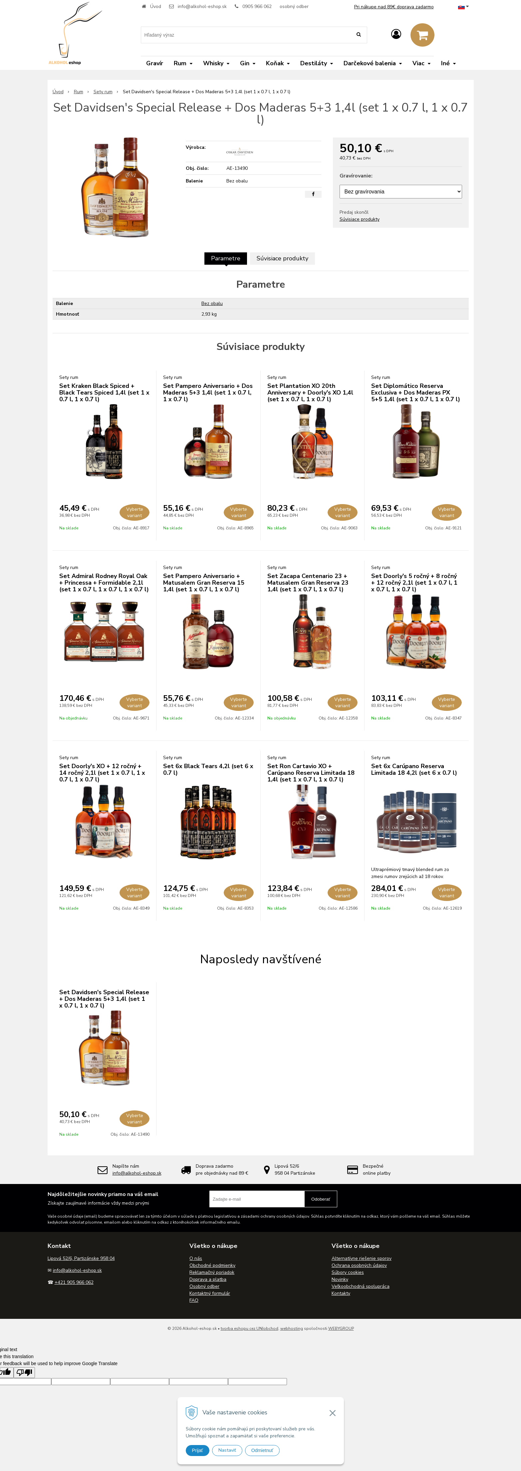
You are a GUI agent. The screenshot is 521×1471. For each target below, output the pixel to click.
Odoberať (320, 1199)
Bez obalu (212, 303)
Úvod (155, 6)
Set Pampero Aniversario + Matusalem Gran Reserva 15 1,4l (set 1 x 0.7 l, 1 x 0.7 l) (203, 582)
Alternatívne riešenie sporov (361, 1258)
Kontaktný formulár (209, 1293)
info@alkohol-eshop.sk (202, 6)
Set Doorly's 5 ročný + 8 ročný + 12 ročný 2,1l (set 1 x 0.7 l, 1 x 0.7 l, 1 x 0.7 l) (414, 582)
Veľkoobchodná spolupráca (361, 1286)
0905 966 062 (257, 6)
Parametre (225, 258)
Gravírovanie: (356, 175)
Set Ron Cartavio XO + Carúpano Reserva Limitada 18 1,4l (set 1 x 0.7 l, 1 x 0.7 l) (311, 772)
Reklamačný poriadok (211, 1272)
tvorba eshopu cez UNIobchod (249, 1328)
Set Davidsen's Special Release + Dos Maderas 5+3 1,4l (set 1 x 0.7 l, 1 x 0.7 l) (104, 999)
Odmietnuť (262, 1450)
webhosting (291, 1328)
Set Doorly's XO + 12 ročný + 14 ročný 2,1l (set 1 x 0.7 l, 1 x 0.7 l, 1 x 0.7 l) (102, 772)
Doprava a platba (207, 1279)
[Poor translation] (24, 1372)
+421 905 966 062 (74, 1282)
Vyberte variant (134, 512)
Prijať (197, 1450)
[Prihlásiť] (396, 34)
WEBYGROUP (341, 1328)
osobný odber (294, 6)
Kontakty (341, 1293)
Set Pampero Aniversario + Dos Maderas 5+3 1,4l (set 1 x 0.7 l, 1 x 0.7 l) (208, 392)
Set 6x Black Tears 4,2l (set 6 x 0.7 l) (208, 769)
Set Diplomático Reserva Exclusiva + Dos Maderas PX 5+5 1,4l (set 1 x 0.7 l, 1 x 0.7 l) (415, 392)
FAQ (193, 1300)
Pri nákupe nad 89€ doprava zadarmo (394, 7)
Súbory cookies (348, 1272)
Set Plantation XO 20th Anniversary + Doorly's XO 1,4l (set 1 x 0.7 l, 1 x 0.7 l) (310, 392)
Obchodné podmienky (212, 1265)
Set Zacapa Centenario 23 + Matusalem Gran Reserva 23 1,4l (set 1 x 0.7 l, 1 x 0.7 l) (308, 582)
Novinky (340, 1279)
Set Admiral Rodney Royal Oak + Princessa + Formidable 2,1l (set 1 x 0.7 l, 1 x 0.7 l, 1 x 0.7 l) (104, 582)
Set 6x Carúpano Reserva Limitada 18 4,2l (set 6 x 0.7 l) (414, 769)
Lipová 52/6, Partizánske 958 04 (81, 1258)
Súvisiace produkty (360, 219)
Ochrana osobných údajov (359, 1265)
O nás (195, 1258)
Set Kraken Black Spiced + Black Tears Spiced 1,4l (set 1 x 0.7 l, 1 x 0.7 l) (104, 392)
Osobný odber (204, 1286)
